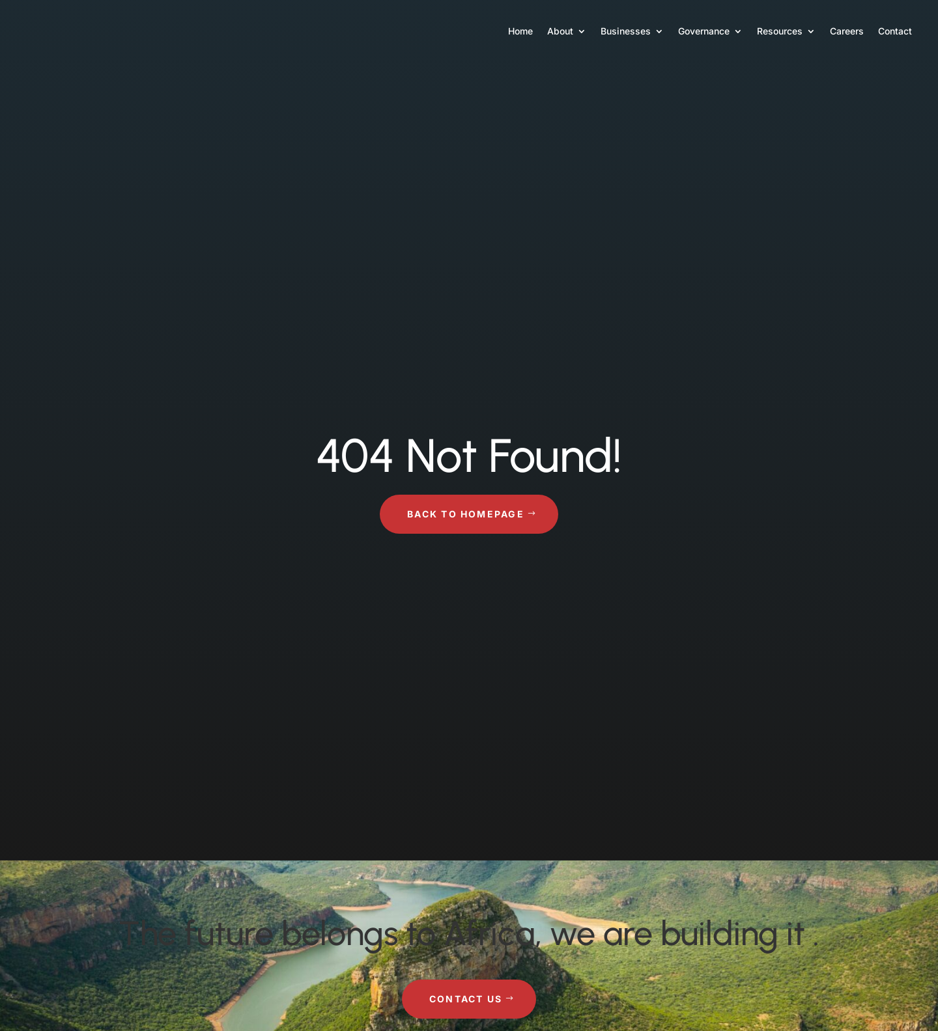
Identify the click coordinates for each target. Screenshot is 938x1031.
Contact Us (465, 998)
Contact (895, 30)
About (560, 30)
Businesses (626, 30)
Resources (780, 30)
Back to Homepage (465, 513)
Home (520, 30)
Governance (704, 30)
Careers (847, 30)
